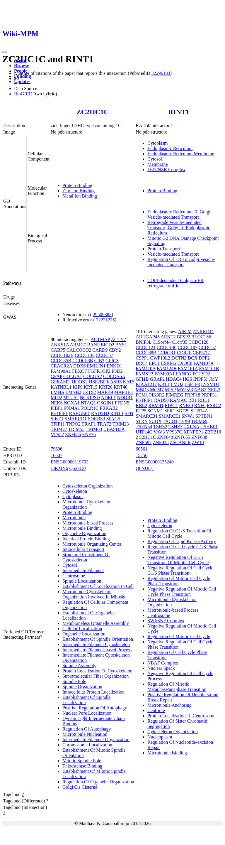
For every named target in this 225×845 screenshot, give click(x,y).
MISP (170, 389)
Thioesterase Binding (82, 765)
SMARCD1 (75, 418)
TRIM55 (76, 429)
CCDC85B (61, 360)
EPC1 (154, 363)
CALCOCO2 (79, 350)
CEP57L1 (202, 352)
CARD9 (100, 350)
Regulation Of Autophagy (86, 728)
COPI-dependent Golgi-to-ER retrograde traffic (175, 283)
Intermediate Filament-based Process (97, 649)
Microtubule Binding (82, 528)
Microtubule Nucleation (84, 734)
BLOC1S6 (201, 336)
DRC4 (142, 363)
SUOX (155, 421)
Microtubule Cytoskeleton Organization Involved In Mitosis (93, 594)
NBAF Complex (162, 662)
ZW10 (198, 442)
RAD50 (161, 400)
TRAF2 (104, 423)
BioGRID (23, 93)
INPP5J (200, 379)
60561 (141, 448)
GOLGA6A (114, 376)
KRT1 (163, 384)
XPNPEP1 (193, 431)
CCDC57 (104, 355)
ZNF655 (73, 434)
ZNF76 (89, 434)
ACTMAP (100, 339)
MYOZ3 (185, 389)
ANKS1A (60, 344)
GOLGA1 (72, 376)
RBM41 (155, 405)
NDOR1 (125, 397)
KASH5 (114, 381)
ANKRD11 (203, 331)
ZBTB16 (212, 431)
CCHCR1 (166, 352)
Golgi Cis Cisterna (79, 787)
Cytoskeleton (74, 491)
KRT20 (105, 386)
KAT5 (128, 381)
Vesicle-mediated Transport (173, 254)
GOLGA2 (92, 376)
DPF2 (204, 357)
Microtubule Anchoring (169, 705)
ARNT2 (168, 336)
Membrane (157, 164)
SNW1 (188, 416)
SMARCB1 (147, 416)
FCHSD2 (201, 373)
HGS (187, 379)
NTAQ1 (88, 402)
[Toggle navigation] (4, 52)
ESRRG (168, 363)
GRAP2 (157, 379)
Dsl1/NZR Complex (166, 169)
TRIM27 (59, 429)
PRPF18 (192, 394)
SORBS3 (96, 418)
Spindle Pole (74, 681)
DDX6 (79, 365)
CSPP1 (142, 357)
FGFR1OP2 (99, 371)
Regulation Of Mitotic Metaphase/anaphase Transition (176, 687)
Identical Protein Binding (86, 538)
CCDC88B (82, 360)
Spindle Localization (81, 580)
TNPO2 (73, 423)
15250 (141, 455)
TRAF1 (88, 423)
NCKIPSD (90, 397)
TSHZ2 (160, 426)
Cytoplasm (157, 143)
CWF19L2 (160, 357)
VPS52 (57, 434)
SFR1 (169, 410)
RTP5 (141, 410)
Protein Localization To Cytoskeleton (97, 670)
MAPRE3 (123, 392)
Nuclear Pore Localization (87, 713)
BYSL (121, 344)
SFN (129, 413)
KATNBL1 (61, 386)
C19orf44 (162, 342)
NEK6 (57, 402)
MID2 (56, 397)
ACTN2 (118, 339)
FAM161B (209, 368)
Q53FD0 (77, 468)
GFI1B (142, 379)
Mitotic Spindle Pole (81, 760)
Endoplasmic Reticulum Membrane (180, 153)
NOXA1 (72, 402)
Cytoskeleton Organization (87, 485)
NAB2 (200, 389)
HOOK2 (80, 381)
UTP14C (144, 431)
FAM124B (167, 368)
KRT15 (91, 386)
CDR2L (184, 352)
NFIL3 (213, 389)
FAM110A (146, 368)
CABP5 (58, 350)
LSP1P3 (192, 384)
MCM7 (157, 389)
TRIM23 (120, 423)
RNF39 (186, 405)
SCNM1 (155, 410)
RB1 (192, 400)
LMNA (57, 392)
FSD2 (117, 371)
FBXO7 (79, 371)
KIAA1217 (146, 384)
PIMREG (174, 394)
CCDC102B (62, 355)
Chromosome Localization (87, 744)
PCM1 (142, 394)
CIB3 (99, 360)
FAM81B (144, 373)
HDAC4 (173, 379)
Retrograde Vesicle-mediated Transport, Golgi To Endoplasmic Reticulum (178, 227)
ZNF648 (165, 437)
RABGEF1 (79, 413)
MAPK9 (105, 392)
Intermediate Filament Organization (95, 739)
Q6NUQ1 (145, 468)
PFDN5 (122, 402)
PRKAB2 (109, 408)
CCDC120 (199, 342)
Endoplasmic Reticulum (169, 148)
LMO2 (177, 384)
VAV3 (159, 431)
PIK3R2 (156, 394)
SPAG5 (113, 418)
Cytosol (154, 158)
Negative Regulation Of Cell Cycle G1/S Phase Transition (180, 570)
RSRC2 (214, 405)
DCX (193, 357)
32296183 (160, 73)
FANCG (183, 373)
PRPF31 (209, 394)
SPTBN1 (203, 416)
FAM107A (204, 363)
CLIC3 (111, 360)
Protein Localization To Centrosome (181, 715)
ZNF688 (199, 437)
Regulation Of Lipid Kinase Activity (181, 541)
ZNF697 (143, 442)
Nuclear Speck (161, 668)
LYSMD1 (210, 384)
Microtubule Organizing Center (91, 544)
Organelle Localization (83, 633)
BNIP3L (143, 342)
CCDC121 (146, 347)
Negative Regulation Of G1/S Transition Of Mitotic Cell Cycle (178, 560)
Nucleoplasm (159, 736)
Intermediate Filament (83, 570)
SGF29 (182, 410)
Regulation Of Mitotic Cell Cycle (178, 636)
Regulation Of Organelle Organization (98, 781)
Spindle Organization (82, 686)
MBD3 (142, 389)
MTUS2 (71, 397)
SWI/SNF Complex (165, 620)
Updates (22, 81)
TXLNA (191, 426)
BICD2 (107, 344)
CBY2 (115, 350)
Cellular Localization (82, 628)
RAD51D (100, 413)
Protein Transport (163, 248)
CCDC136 (85, 355)
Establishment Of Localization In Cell (98, 586)
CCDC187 (187, 347)
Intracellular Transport (83, 549)
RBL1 (203, 400)
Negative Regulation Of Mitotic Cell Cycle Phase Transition (181, 591)
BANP (93, 344)
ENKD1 (114, 365)
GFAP (56, 376)
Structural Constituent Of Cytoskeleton (86, 557)
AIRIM (185, 331)
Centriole (156, 710)
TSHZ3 (175, 426)
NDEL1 (108, 397)
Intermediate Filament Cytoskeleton (96, 644)
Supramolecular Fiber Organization (95, 676)
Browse (21, 65)
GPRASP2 (61, 381)
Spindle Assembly (79, 665)
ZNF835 (160, 442)
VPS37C (174, 431)
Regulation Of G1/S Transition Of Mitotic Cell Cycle (179, 533)
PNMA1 (72, 408)
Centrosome (73, 575)
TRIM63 (94, 429)
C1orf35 (179, 342)
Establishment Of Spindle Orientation (97, 639)
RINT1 (178, 112)
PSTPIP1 (59, 413)
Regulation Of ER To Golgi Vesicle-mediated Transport (181, 262)
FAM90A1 (61, 371)
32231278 (105, 319)
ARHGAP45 (148, 336)
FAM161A (188, 368)
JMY (213, 379)
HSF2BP (97, 381)
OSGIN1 (105, 402)
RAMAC (178, 400)
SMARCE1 (169, 416)
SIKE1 (57, 418)
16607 (56, 455)
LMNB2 (73, 392)
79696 (56, 448)
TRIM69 (199, 421)
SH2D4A (199, 410)
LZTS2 (89, 392)
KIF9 (78, 386)
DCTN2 (179, 357)
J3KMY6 (59, 468)
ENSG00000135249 (155, 461)
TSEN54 (144, 426)
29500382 (102, 314)
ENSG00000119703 (69, 461)
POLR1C (90, 408)
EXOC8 (184, 363)
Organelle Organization (84, 533)
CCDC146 (167, 347)
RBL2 (141, 405)
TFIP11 (58, 423)
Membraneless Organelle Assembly (95, 623)
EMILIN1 (96, 365)
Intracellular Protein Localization (93, 691)
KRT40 (120, 386)
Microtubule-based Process (87, 522)
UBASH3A (114, 429)
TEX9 (184, 421)
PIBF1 (57, 408)
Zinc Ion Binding (78, 190)
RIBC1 (171, 405)
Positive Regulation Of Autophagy (94, 707)
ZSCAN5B (180, 442)
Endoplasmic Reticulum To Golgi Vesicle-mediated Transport (178, 214)
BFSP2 (183, 336)
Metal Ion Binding (79, 195)
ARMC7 (78, 344)
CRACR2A (61, 365)
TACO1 (170, 421)
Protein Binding (77, 185)
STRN (142, 421)
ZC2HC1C (92, 112)
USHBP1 (209, 426)
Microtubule (74, 517)
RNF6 (199, 405)
